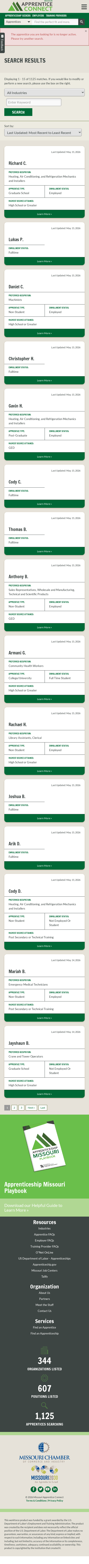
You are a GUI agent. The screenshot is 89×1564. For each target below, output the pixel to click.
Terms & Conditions (36, 1500)
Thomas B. (18, 529)
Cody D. (15, 891)
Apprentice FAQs (44, 1234)
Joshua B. (17, 796)
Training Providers (56, 15)
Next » (31, 1107)
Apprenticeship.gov (44, 1264)
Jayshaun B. (19, 1043)
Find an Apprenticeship (45, 1333)
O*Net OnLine (44, 1252)
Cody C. (15, 482)
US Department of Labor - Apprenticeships (44, 1258)
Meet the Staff (44, 1305)
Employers (38, 15)
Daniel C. (16, 287)
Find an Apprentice (44, 1327)
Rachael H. (18, 724)
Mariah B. (17, 971)
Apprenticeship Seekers (18, 15)
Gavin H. (16, 406)
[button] (84, 6)
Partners (44, 1299)
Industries (44, 1228)
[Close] (86, 31)
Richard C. (18, 163)
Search (18, 112)
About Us (44, 1293)
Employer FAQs (44, 1240)
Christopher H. (21, 359)
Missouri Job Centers (44, 1270)
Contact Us (45, 1311)
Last (43, 1107)
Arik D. (14, 844)
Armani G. (17, 653)
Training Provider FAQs (44, 1246)
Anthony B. (18, 577)
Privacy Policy (55, 1500)
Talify (44, 1276)
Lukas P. (16, 239)
